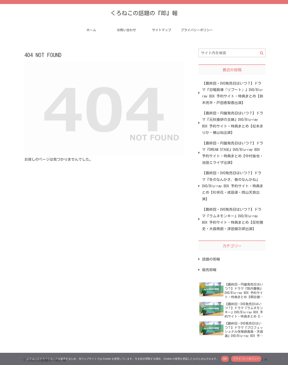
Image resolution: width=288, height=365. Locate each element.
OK (225, 358)
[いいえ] (283, 359)
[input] (232, 52)
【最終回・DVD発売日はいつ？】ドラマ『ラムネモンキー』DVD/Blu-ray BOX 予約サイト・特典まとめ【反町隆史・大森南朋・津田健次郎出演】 (232, 219)
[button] (261, 53)
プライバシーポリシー (246, 358)
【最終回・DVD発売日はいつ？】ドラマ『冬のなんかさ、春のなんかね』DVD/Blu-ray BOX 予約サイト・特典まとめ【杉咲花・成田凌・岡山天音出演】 (232, 186)
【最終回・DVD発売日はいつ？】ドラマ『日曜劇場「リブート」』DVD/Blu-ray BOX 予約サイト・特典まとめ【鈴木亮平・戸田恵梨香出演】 (232, 92)
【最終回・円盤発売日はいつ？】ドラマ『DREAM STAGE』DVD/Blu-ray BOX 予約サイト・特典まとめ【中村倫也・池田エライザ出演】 (232, 152)
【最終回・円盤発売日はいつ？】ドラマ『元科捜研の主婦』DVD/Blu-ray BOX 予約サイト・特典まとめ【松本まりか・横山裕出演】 (232, 122)
